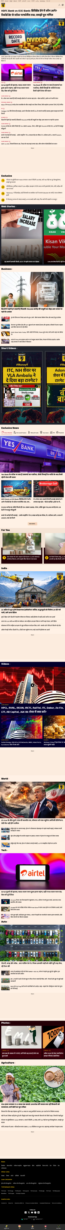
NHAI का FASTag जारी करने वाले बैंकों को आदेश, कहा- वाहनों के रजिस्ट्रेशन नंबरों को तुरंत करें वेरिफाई (36, 988)
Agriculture (7, 1063)
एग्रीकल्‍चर (3, 1168)
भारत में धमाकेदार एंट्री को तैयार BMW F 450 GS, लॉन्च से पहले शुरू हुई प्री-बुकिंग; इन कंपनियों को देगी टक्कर (35, 973)
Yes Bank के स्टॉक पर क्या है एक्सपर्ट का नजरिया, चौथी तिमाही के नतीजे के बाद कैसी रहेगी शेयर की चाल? (47, 88)
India (4, 568)
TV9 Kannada (33, 1191)
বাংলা (28, 1)
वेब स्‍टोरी (22, 1176)
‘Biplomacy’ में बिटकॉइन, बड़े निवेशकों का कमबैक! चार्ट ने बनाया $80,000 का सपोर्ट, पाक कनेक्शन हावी (34, 194)
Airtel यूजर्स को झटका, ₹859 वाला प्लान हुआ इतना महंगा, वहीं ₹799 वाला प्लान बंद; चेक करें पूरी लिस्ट (16, 88)
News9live (3, 1194)
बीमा (33, 1166)
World (4, 779)
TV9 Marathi (18, 1191)
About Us (10, 1203)
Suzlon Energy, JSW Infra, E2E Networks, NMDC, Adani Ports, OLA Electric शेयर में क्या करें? (21, 743)
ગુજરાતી (24, 1)
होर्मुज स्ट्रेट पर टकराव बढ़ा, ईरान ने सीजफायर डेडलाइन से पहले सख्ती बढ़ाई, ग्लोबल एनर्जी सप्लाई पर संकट (36, 830)
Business (3, 118)
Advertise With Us (19, 1203)
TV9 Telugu (10, 1191)
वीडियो (17, 1176)
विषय (7, 1176)
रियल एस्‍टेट (45, 1166)
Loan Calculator (6, 1179)
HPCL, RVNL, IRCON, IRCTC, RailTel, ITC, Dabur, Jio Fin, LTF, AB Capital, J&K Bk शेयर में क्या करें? (32, 710)
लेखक (2, 1176)
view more (32, 523)
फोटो (12, 1176)
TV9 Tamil (48, 1191)
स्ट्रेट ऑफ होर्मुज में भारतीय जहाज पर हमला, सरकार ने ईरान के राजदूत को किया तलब (35, 836)
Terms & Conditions (57, 1203)
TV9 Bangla (41, 1191)
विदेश (54, 1166)
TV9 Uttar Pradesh (20, 1194)
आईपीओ (38, 1166)
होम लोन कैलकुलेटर (6, 1183)
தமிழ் (37, 1)
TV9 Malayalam (56, 1191)
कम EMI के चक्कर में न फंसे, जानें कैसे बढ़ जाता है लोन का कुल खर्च (20, 1054)
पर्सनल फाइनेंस (18, 1166)
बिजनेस (3, 1166)
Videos (5, 664)
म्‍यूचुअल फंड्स (26, 1166)
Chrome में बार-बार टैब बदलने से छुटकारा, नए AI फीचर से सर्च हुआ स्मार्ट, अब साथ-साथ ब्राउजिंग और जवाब (36, 901)
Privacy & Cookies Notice (32, 1203)
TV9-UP (48, 1)
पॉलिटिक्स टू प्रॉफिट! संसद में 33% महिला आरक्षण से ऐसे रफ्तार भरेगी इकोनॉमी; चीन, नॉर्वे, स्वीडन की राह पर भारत (34, 187)
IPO (2, 109)
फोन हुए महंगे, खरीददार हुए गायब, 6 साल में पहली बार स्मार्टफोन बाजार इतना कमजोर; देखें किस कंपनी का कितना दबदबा (36, 916)
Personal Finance (6, 102)
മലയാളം (42, 1)
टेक (59, 1166)
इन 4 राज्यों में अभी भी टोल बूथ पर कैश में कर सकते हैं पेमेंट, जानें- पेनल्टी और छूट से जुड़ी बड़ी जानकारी (37, 980)
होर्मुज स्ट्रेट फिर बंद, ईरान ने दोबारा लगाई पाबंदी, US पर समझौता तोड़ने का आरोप (34, 844)
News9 (6, 1)
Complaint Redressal (45, 1203)
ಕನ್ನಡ (11, 1)
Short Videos (8, 348)
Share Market (5, 96)
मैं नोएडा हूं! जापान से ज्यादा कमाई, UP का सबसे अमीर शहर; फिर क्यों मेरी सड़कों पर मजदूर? (31, 199)
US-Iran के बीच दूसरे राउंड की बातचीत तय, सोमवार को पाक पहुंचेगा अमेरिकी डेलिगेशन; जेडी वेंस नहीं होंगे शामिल (32, 822)
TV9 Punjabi (11, 1194)
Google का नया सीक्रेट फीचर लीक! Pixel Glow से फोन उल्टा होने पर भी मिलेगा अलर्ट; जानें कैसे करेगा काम (36, 909)
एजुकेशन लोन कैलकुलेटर (44, 1183)
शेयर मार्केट (9, 1166)
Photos (5, 1023)
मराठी (19, 1)
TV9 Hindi (3, 1191)
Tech (2, 83)
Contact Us (4, 1203)
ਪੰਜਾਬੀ (32, 1)
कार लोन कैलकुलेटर (31, 1183)
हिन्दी (2, 1)
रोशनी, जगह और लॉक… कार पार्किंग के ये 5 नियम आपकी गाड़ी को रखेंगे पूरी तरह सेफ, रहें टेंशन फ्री (31, 965)
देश (50, 1166)
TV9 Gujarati (26, 1191)
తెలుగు (15, 1)
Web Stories (8, 207)
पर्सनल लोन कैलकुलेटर (19, 1183)
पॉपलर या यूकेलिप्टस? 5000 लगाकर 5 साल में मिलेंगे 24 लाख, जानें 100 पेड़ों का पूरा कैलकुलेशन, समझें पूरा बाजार (33, 181)
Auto (4, 922)
